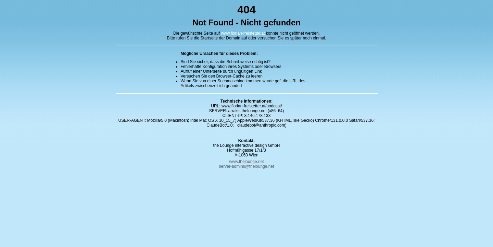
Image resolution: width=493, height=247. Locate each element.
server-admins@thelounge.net (246, 166)
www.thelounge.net (246, 161)
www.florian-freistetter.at (243, 33)
